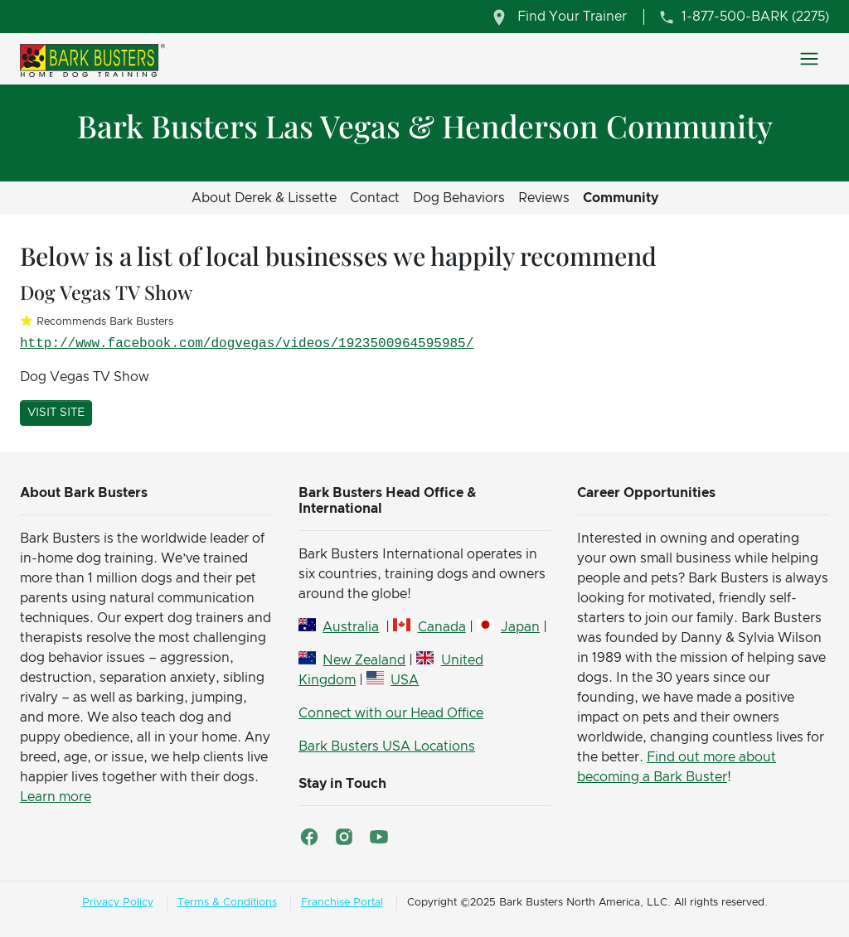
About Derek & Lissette (264, 198)
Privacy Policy (117, 902)
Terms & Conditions (227, 902)
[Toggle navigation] (809, 59)
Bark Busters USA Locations (386, 746)
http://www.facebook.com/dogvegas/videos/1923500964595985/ (246, 343)
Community (620, 198)
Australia (351, 627)
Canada (442, 627)
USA (405, 680)
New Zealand (364, 660)
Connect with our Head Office (390, 713)
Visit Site (56, 412)
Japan (520, 627)
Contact (375, 198)
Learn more (55, 797)
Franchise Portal (342, 902)
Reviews (544, 198)
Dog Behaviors (459, 198)
